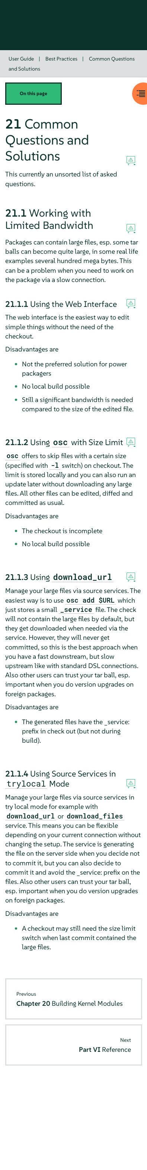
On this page (33, 93)
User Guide (21, 58)
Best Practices (61, 58)
